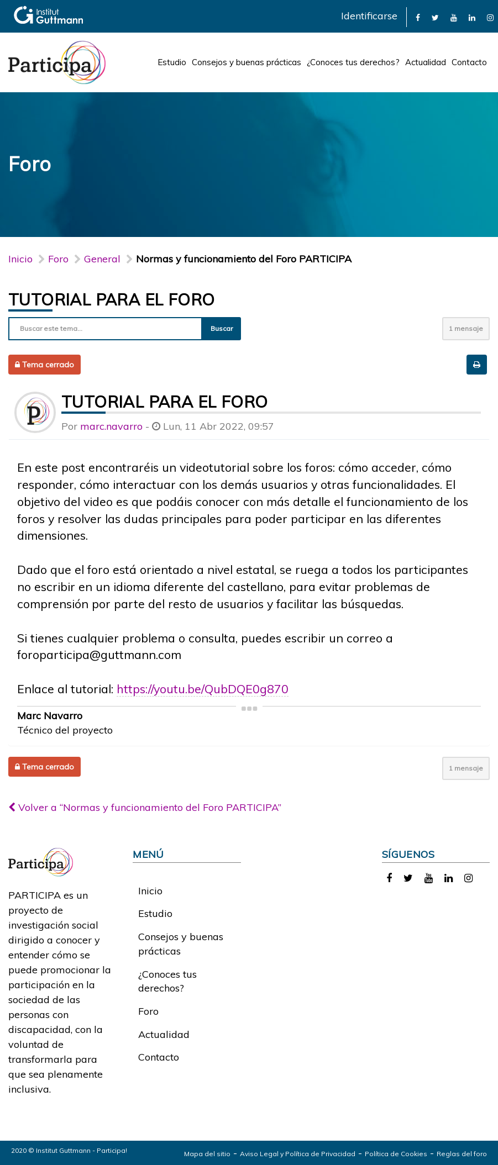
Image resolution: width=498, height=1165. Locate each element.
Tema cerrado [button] (44, 365)
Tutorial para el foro (111, 299)
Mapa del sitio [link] (207, 1154)
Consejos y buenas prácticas (246, 62)
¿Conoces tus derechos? (353, 62)
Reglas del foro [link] (462, 1154)
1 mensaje (466, 328)
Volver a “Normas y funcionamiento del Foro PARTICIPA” (144, 807)
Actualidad (425, 62)
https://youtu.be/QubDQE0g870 (203, 688)
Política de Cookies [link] (396, 1154)
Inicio (20, 258)
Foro (148, 1011)
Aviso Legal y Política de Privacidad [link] (297, 1154)
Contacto (469, 62)
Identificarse (369, 15)
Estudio (172, 62)
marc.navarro (111, 426)
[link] (418, 16)
